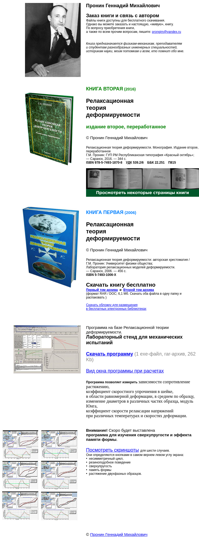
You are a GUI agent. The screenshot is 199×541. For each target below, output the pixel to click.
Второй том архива (138, 290)
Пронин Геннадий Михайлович (118, 534)
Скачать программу (109, 354)
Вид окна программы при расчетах (125, 371)
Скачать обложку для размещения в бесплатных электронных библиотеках (116, 307)
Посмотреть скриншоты (112, 450)
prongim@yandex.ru (166, 32)
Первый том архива (102, 290)
